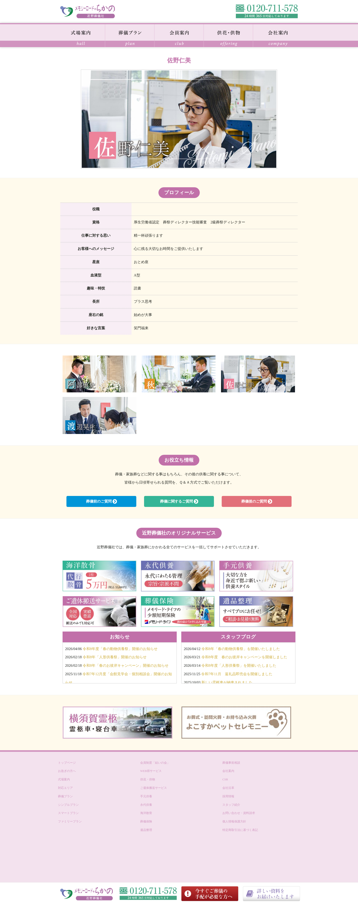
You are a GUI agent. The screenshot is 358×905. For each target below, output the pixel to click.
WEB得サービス (151, 771)
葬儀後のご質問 (256, 501)
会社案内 (228, 771)
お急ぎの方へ (67, 771)
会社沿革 (228, 788)
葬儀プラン (65, 796)
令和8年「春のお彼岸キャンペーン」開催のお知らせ (125, 665)
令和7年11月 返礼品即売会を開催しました (236, 674)
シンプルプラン (68, 804)
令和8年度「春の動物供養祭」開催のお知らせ (120, 649)
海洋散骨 (146, 813)
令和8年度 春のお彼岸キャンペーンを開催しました (244, 657)
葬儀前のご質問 (101, 501)
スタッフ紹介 (231, 804)
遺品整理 (146, 830)
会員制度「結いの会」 (155, 762)
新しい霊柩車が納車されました (227, 682)
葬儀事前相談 (231, 762)
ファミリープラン (70, 821)
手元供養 (146, 796)
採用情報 (228, 796)
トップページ (67, 762)
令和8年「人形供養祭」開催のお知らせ (115, 657)
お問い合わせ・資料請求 (238, 813)
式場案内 (64, 779)
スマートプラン (68, 813)
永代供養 (146, 804)
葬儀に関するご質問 (179, 501)
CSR (225, 779)
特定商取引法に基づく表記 (240, 830)
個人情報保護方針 (234, 821)
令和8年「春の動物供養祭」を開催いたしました (240, 649)
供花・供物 (147, 779)
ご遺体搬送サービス (153, 788)
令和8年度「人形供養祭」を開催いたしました (238, 665)
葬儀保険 (146, 821)
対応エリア (65, 788)
